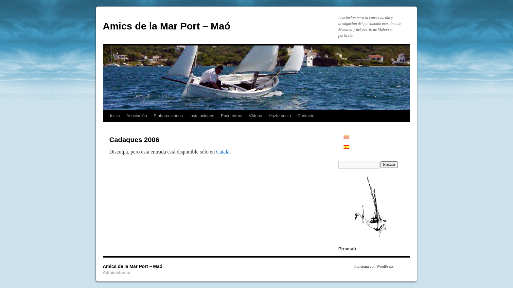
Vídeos (255, 115)
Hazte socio (280, 115)
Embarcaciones (168, 115)
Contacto (305, 115)
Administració (116, 272)
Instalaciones (201, 115)
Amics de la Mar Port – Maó (166, 26)
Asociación (136, 115)
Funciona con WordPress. (374, 266)
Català (223, 151)
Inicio (115, 115)
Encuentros (231, 115)
